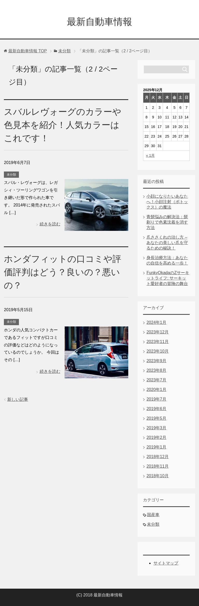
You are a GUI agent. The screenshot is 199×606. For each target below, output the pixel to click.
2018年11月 (157, 466)
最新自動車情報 (99, 21)
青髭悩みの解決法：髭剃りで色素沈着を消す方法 (167, 222)
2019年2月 (156, 437)
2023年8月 (156, 370)
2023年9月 (156, 361)
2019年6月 (156, 409)
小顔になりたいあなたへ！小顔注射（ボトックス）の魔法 (167, 201)
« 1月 (150, 155)
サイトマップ (165, 563)
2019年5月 (156, 418)
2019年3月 (156, 428)
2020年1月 (156, 389)
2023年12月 (157, 332)
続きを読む (50, 224)
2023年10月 (157, 351)
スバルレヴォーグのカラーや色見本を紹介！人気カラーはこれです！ (62, 125)
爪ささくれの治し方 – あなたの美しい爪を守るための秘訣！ (167, 242)
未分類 (11, 174)
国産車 (153, 514)
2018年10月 (157, 476)
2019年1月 (156, 447)
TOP (27, 51)
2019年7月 (156, 399)
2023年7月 (156, 380)
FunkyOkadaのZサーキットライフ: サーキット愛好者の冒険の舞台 (167, 278)
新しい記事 (17, 399)
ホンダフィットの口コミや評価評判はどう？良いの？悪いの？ (62, 272)
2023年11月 (157, 341)
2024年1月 (156, 322)
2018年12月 (157, 456)
